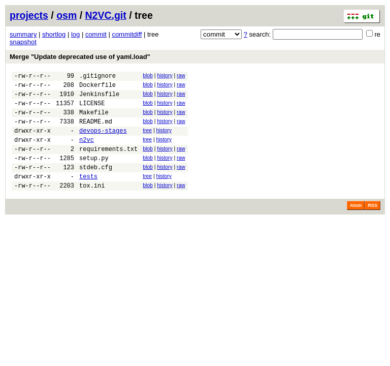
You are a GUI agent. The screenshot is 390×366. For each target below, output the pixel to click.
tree (147, 139)
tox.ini (92, 205)
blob (148, 75)
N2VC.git (105, 15)
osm (66, 15)
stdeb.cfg (95, 183)
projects (29, 15)
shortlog (54, 34)
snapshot (23, 42)
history (164, 75)
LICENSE (92, 109)
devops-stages (103, 141)
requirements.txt (108, 162)
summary (23, 34)
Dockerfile (97, 87)
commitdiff (127, 34)
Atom (356, 225)
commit (96, 34)
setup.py (94, 173)
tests (88, 194)
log (75, 34)
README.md (95, 130)
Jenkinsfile (99, 98)
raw (181, 75)
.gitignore (97, 77)
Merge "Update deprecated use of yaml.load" (80, 56)
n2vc (86, 151)
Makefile (94, 119)
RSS (372, 225)
